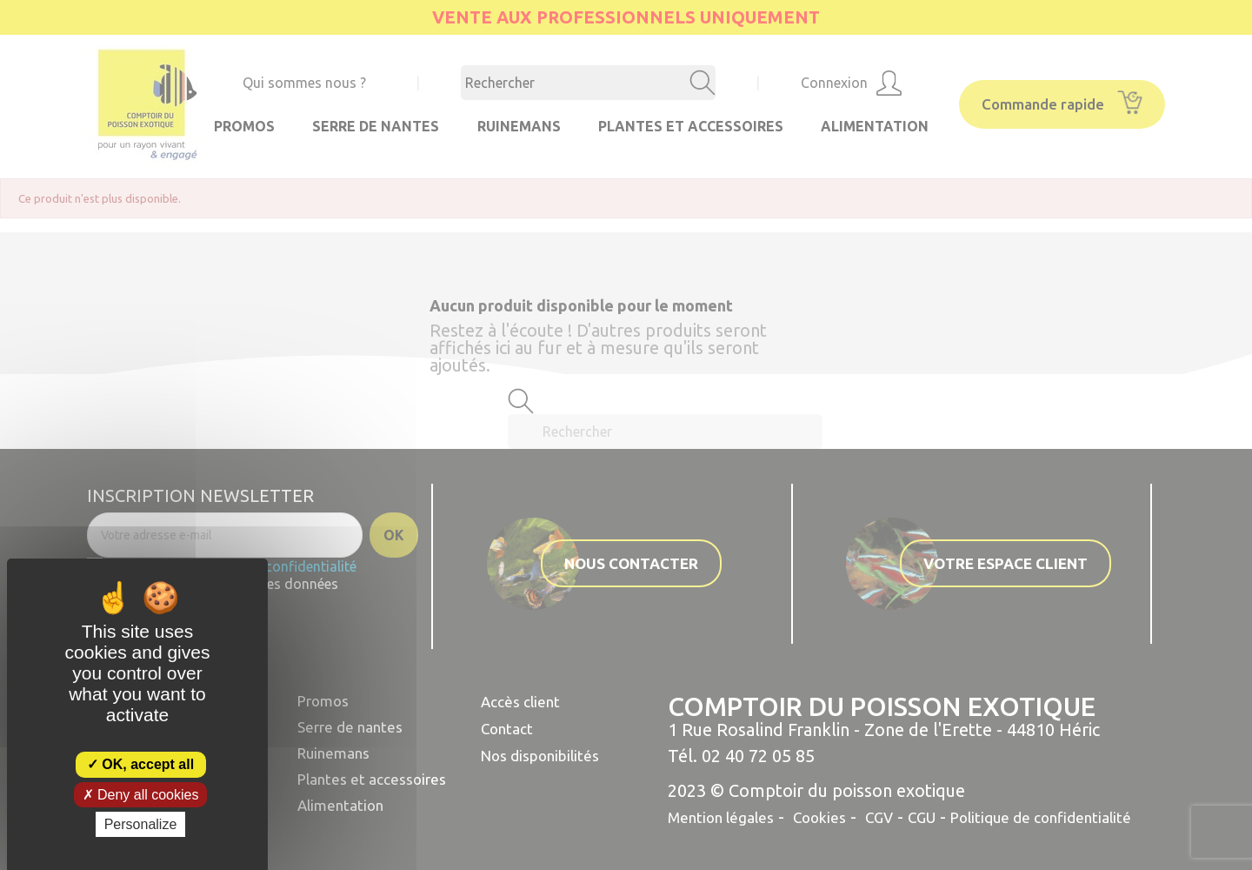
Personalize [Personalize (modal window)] (140, 824)
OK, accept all (140, 764)
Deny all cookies (141, 794)
